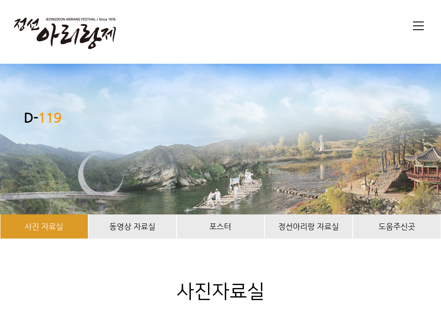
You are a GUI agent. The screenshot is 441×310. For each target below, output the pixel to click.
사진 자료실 (44, 226)
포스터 (220, 226)
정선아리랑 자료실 (308, 226)
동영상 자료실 (132, 226)
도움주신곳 (397, 226)
